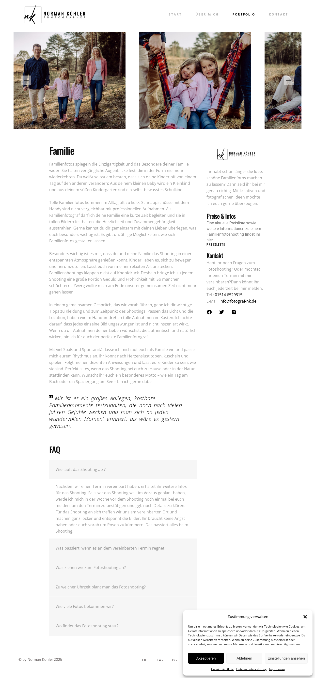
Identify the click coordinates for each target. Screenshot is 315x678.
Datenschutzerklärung (251, 669)
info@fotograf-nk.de (238, 301)
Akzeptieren (206, 658)
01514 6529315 (228, 294)
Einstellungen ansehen (286, 658)
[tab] (123, 469)
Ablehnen (244, 658)
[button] (305, 616)
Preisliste (215, 244)
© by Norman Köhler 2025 (40, 660)
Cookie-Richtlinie (222, 669)
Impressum (277, 669)
